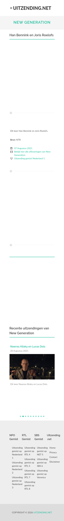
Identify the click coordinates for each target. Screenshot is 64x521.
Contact (53, 457)
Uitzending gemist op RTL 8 (30, 485)
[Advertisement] (32, 76)
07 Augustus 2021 (23, 148)
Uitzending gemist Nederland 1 (29, 158)
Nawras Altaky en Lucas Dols (27, 346)
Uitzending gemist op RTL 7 (30, 474)
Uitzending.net (43, 512)
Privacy (53, 452)
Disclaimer (54, 461)
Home (52, 447)
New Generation (31, 22)
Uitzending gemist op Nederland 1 (17, 452)
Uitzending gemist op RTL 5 (30, 462)
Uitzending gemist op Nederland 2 (17, 467)
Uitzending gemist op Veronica (42, 474)
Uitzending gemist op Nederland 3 (17, 482)
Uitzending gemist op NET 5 (42, 451)
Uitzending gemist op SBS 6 (42, 462)
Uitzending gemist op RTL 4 (30, 451)
